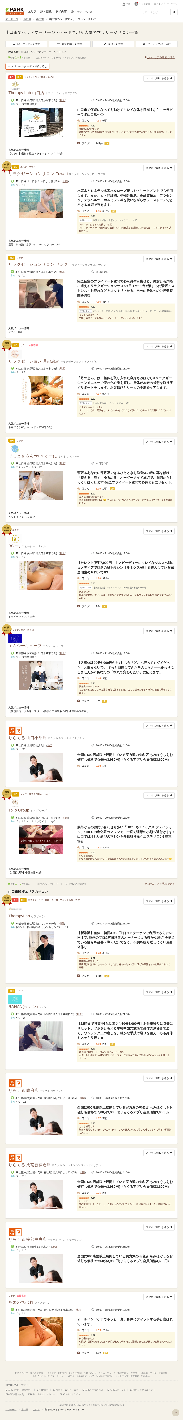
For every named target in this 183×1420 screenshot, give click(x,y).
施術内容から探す (70, 44)
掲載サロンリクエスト (128, 1373)
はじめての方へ (37, 1373)
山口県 (27, 19)
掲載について (21, 1373)
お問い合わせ (90, 1373)
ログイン (158, 4)
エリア (32, 11)
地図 (62, 100)
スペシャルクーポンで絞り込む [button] (27, 66)
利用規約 (62, 1373)
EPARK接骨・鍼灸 (14, 1394)
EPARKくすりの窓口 (93, 1390)
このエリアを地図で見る (160, 57)
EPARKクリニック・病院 (65, 1390)
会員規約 (51, 1373)
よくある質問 (75, 1373)
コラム (101, 1373)
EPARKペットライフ (70, 1394)
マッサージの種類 (158, 1373)
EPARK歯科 (43, 1390)
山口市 (40, 19)
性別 (129, 4)
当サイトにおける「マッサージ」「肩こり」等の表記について (63, 1376)
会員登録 (145, 4)
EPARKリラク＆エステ (14, 11)
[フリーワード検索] (155, 12)
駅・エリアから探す (26, 44)
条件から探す (113, 44)
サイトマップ (121, 1376)
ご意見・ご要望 (81, 12)
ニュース (111, 1373)
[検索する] (174, 12)
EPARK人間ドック (116, 1390)
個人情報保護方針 (104, 1376)
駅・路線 (46, 11)
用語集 (144, 1373)
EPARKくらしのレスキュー (41, 1394)
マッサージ (11, 19)
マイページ (172, 4)
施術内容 (61, 11)
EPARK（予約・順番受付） (19, 1390)
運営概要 (134, 1376)
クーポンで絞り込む (157, 44)
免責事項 (145, 1376)
